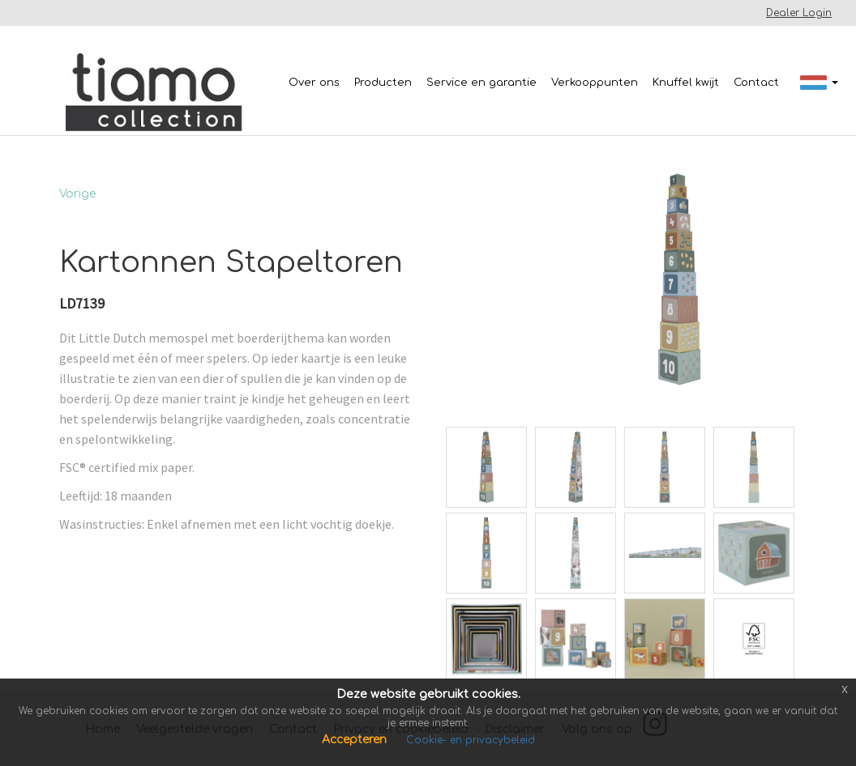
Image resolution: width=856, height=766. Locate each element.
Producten (383, 82)
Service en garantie (481, 82)
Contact (756, 82)
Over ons (314, 82)
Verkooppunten (594, 82)
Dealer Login (799, 13)
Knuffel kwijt (686, 82)
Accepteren (356, 740)
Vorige (77, 194)
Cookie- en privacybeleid (470, 740)
